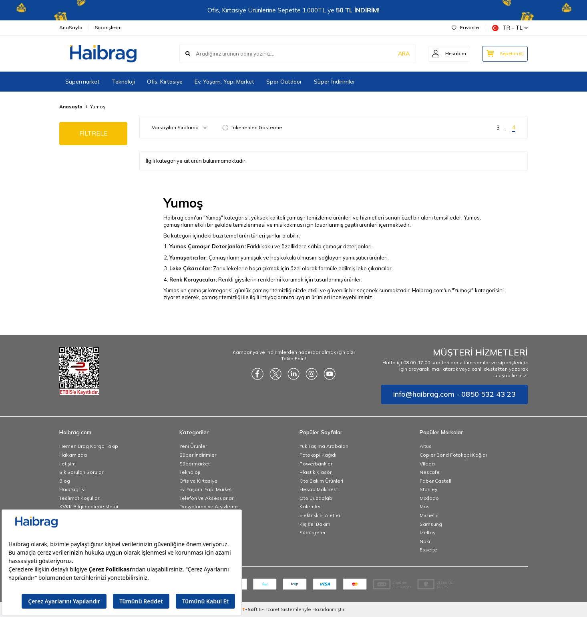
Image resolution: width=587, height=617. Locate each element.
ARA (402, 53)
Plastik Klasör (316, 472)
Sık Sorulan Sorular (81, 472)
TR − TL (510, 27)
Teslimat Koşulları (80, 498)
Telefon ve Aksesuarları (207, 498)
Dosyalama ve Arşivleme (208, 506)
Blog (64, 481)
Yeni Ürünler (193, 446)
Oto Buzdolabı (317, 498)
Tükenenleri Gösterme (252, 127)
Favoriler (466, 27)
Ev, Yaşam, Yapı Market (224, 81)
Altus (426, 446)
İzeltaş (427, 532)
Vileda (427, 464)
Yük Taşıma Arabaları (324, 446)
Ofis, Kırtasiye (165, 81)
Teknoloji (123, 81)
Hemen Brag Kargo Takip (88, 446)
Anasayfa (70, 107)
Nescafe (430, 472)
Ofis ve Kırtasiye (198, 481)
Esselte (428, 550)
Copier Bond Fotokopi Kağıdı (453, 455)
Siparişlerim (108, 27)
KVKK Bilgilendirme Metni (88, 506)
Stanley (428, 489)
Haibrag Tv (71, 489)
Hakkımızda (73, 455)
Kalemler (310, 506)
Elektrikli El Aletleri (321, 515)
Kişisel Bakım (315, 524)
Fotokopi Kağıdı (318, 455)
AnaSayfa (70, 27)
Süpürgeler (313, 532)
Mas (425, 506)
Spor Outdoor (284, 81)
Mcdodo (429, 498)
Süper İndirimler (334, 81)
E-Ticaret (269, 609)
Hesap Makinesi (319, 489)
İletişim (67, 464)
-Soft (250, 609)
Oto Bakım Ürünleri (321, 481)
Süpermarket (82, 81)
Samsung (431, 524)
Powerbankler (316, 464)
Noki (425, 541)
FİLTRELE (93, 133)
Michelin (429, 515)
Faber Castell (435, 481)
